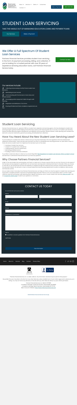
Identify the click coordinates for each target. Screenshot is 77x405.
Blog (23, 262)
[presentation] (16, 244)
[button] (56, 7)
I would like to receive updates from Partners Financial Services (23, 236)
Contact (21, 8)
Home (4, 262)
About (20, 4)
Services (28, 4)
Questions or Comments (12, 216)
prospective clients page (10, 176)
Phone (7, 209)
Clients (35, 4)
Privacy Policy (36, 262)
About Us (11, 262)
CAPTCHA (8, 239)
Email (7, 202)
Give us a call (66, 174)
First (6, 199)
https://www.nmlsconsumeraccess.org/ (45, 289)
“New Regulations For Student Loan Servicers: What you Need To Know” (55, 154)
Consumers (43, 4)
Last (40, 199)
